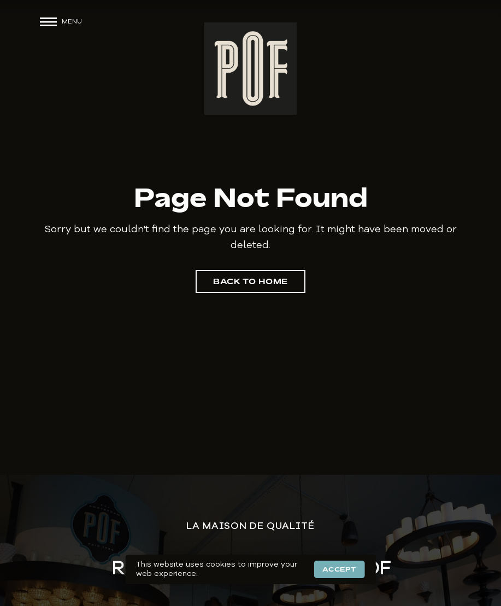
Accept (339, 569)
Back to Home (250, 281)
